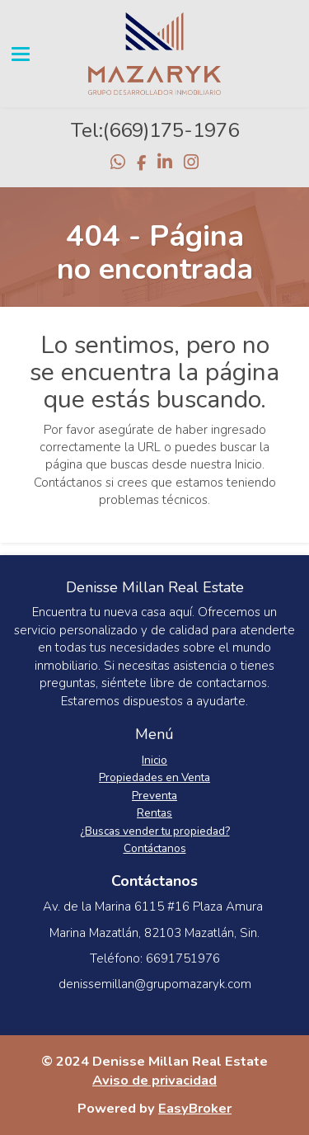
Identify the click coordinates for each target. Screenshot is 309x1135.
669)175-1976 (174, 130)
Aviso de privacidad (154, 1080)
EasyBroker (195, 1108)
